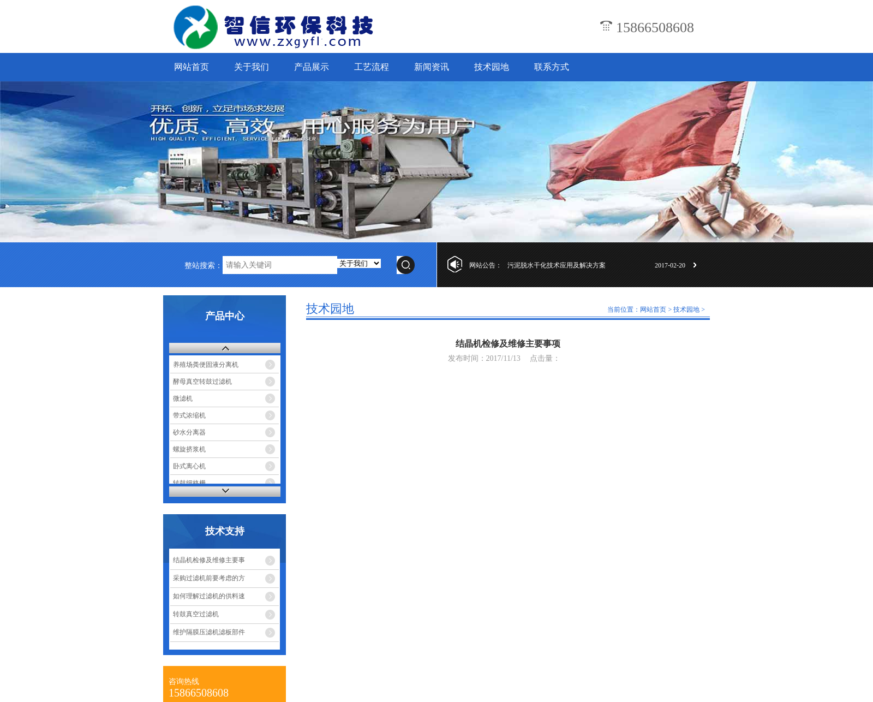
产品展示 (311, 67)
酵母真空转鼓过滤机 (202, 381)
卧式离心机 (189, 466)
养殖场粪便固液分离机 (205, 364)
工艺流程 (371, 67)
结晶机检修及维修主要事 (209, 560)
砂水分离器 (189, 432)
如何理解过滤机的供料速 (209, 596)
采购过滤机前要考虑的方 (209, 578)
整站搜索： (203, 265)
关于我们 (251, 67)
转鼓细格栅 (189, 483)
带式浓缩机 (189, 415)
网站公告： (485, 265)
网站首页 (191, 67)
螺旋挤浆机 (189, 449)
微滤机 (183, 398)
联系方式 (551, 67)
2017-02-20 (670, 265)
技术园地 (491, 67)
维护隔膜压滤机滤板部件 (209, 632)
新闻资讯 (431, 67)
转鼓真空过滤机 (196, 614)
